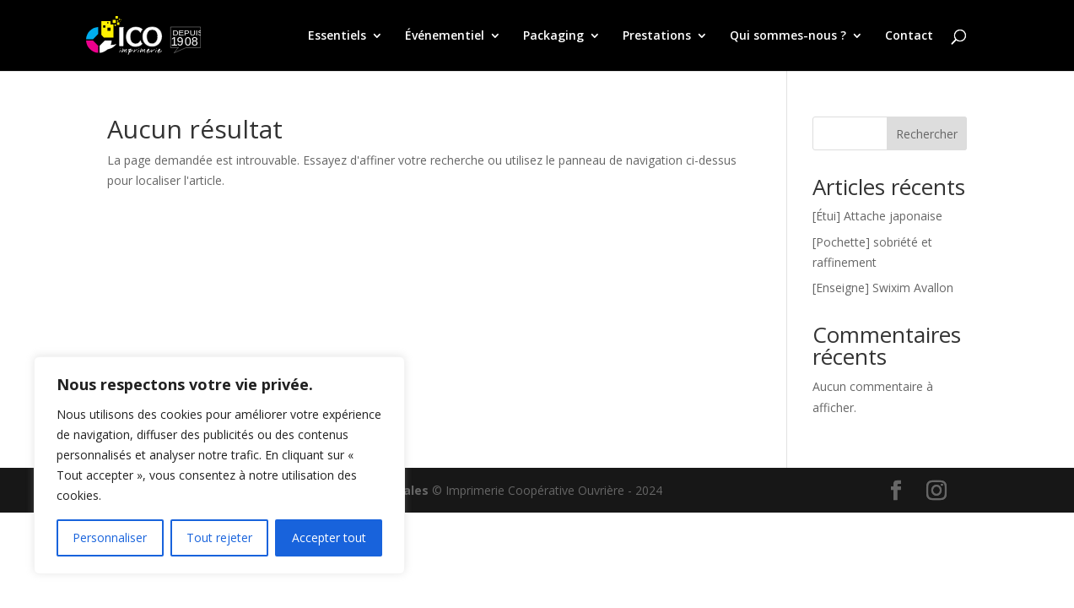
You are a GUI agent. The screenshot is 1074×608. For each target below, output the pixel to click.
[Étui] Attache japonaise (877, 216)
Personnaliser (110, 537)
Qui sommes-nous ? (788, 36)
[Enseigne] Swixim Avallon (882, 288)
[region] (219, 465)
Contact (909, 36)
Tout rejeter (219, 537)
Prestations (657, 36)
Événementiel (444, 36)
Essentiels (337, 36)
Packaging (553, 36)
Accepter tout (329, 537)
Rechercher (927, 134)
